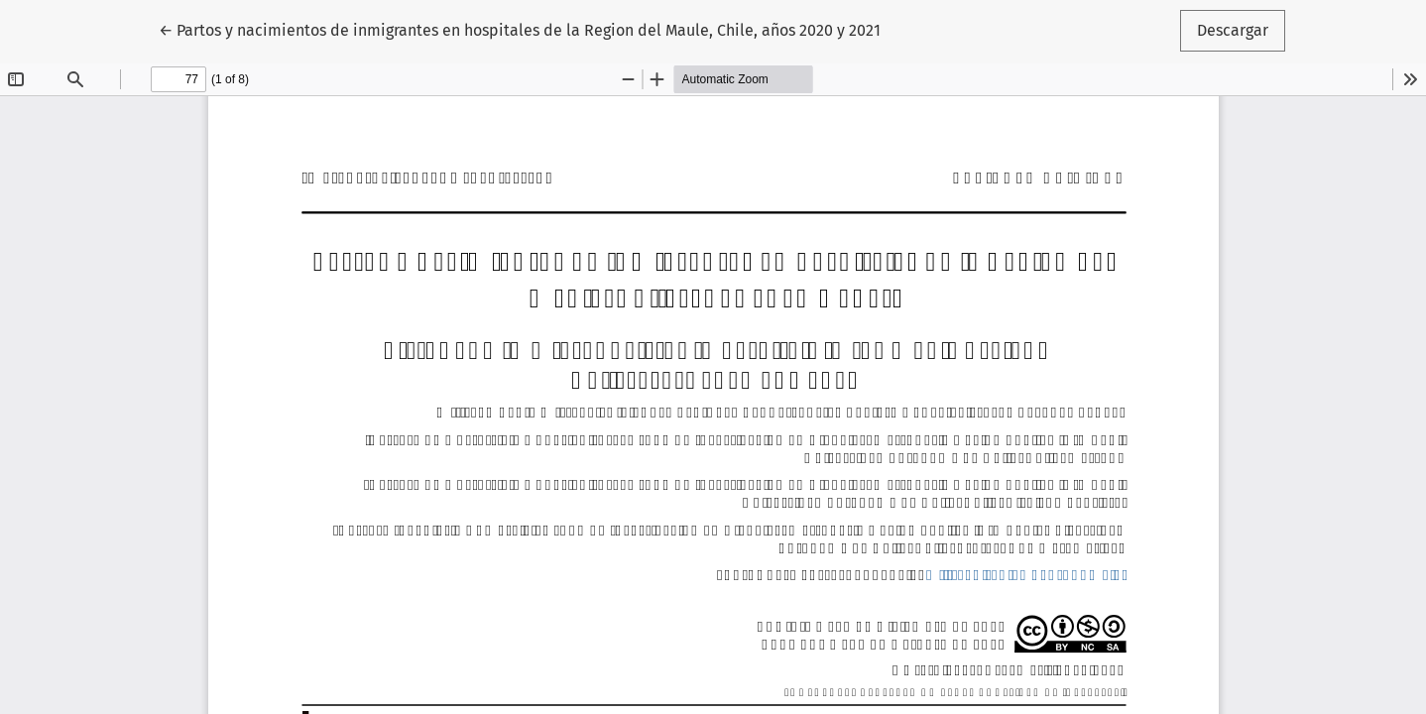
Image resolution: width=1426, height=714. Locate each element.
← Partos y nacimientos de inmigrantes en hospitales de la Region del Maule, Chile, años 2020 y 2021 (520, 29)
